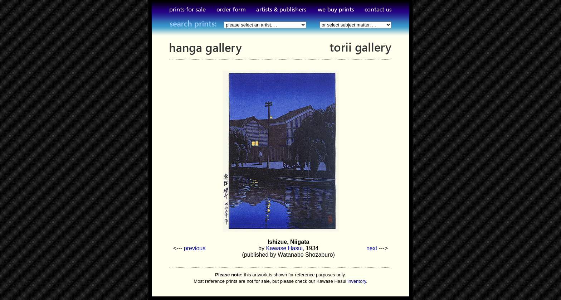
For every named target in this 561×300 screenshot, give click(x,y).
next (371, 248)
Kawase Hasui (284, 248)
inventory (356, 281)
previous (194, 248)
